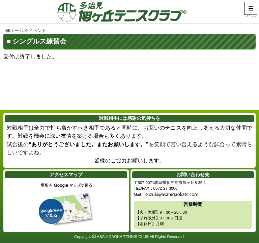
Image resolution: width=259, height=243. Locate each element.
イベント (37, 30)
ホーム (14, 30)
